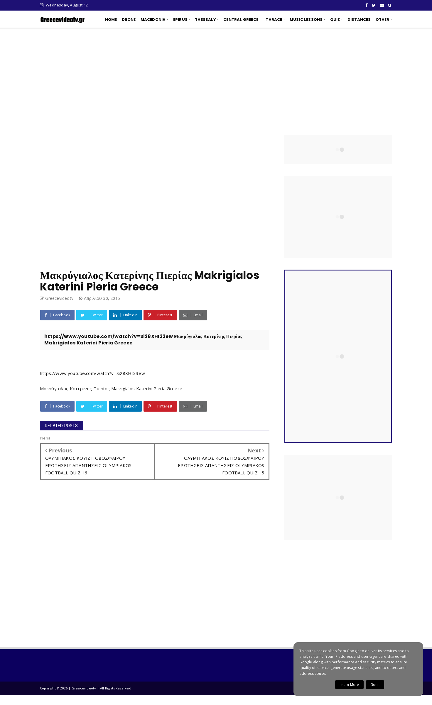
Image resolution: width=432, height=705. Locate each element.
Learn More (349, 684)
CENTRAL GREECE (240, 19)
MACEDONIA (153, 19)
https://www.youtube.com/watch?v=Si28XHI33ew (92, 373)
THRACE (274, 19)
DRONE (129, 19)
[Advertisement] (216, 81)
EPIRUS (180, 19)
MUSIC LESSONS (306, 19)
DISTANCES (359, 19)
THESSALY (205, 19)
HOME (111, 19)
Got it (375, 684)
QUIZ (335, 19)
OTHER (382, 19)
